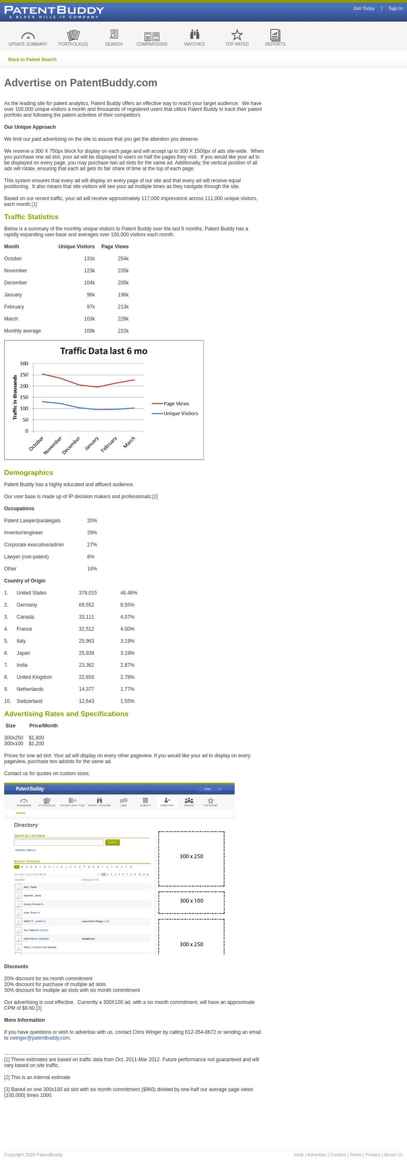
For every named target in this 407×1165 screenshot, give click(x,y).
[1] (34, 204)
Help (299, 1154)
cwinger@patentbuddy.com (40, 1038)
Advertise (316, 1154)
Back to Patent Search (32, 59)
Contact (338, 1154)
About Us (393, 1154)
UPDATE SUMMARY (28, 44)
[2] (155, 496)
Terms (355, 1154)
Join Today (364, 8)
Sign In (396, 8)
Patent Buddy (35, 12)
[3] (39, 1008)
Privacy (372, 1154)
